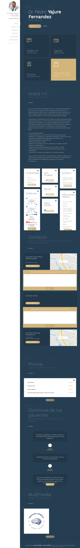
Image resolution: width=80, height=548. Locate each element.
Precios (15, 33)
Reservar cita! (13, 43)
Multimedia (13, 40)
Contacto (14, 30)
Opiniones (14, 36)
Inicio (16, 23)
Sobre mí (14, 27)
